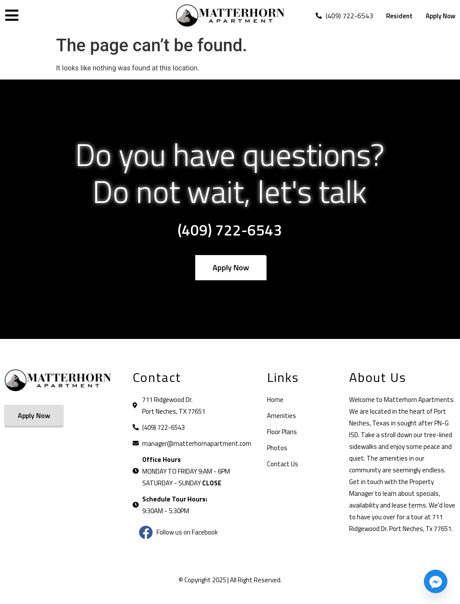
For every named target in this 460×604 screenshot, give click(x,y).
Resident (399, 16)
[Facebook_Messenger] (435, 581)
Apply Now (441, 16)
